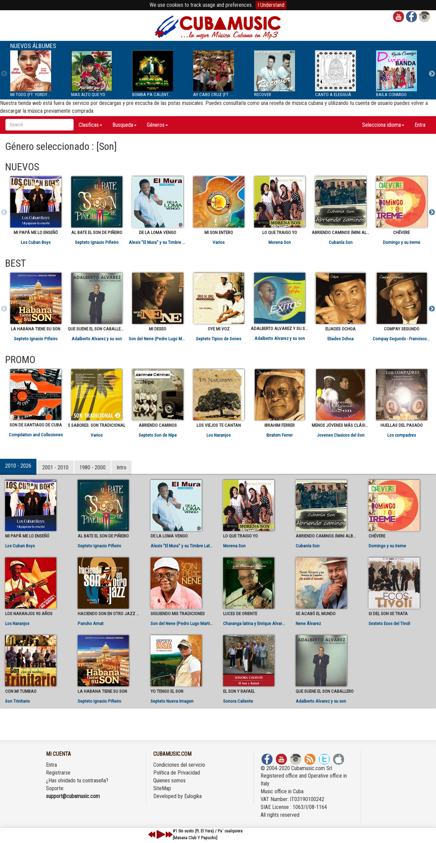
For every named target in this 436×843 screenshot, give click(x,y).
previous (152, 834)
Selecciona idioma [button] (383, 125)
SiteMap (162, 788)
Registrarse (58, 772)
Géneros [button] (157, 125)
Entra (420, 125)
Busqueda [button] (124, 125)
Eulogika (193, 796)
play (160, 834)
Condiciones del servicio (179, 765)
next (169, 834)
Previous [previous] (4, 74)
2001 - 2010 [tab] (55, 467)
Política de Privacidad (176, 772)
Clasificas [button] (90, 125)
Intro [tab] (121, 467)
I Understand (271, 5)
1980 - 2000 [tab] (92, 467)
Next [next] (432, 74)
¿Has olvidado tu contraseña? (77, 780)
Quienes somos (169, 780)
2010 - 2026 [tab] (18, 466)
